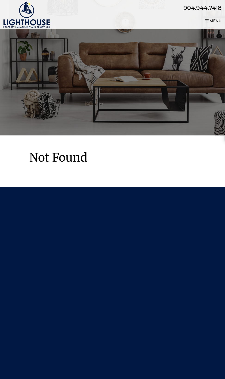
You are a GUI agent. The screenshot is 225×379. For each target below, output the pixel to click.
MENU (213, 21)
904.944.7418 (203, 7)
